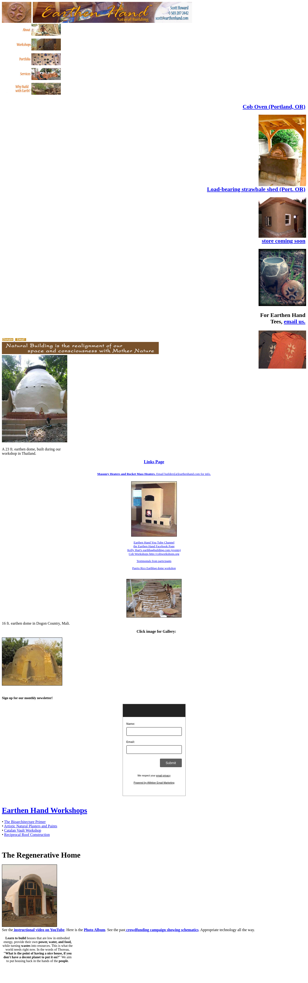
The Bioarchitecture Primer (25, 822)
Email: (130, 742)
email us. (294, 321)
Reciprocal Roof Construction (27, 835)
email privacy (163, 775)
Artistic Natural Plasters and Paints (30, 826)
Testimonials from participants (154, 561)
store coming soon (283, 241)
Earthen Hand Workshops (44, 810)
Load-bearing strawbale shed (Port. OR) (256, 189)
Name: (130, 724)
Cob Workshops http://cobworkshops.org (154, 554)
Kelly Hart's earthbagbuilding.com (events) (154, 550)
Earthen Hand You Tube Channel (154, 542)
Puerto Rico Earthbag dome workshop (154, 568)
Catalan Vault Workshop (22, 830)
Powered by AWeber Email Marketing (154, 782)
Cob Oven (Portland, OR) (274, 107)
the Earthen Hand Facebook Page (153, 546)
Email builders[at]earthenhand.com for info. (154, 474)
